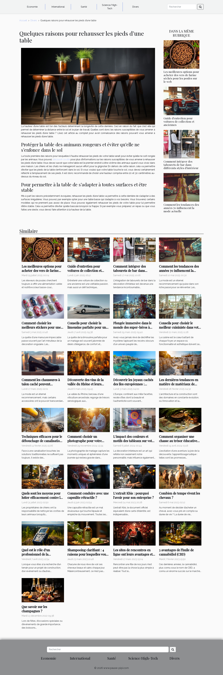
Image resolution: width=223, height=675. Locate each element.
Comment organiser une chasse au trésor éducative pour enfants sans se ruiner (178, 440)
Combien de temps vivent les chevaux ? (179, 495)
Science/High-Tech (109, 7)
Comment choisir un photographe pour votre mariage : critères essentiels (87, 440)
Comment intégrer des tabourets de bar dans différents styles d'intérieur (181, 165)
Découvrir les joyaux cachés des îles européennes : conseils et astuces (133, 383)
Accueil (23, 20)
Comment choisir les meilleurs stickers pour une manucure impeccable (41, 327)
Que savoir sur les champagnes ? (34, 608)
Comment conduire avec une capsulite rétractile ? (88, 495)
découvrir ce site (61, 159)
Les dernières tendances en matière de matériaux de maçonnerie (178, 383)
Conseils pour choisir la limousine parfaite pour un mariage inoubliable (86, 327)
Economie (32, 6)
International (58, 6)
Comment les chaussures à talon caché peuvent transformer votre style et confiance (41, 386)
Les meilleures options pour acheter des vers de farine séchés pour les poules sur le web (181, 76)
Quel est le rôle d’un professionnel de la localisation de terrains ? (39, 554)
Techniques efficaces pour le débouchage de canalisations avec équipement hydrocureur (42, 442)
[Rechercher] (181, 7)
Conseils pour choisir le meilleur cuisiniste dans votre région (180, 327)
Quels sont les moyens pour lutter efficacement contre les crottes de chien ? (42, 497)
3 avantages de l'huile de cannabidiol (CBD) (176, 552)
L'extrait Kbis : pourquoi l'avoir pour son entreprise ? (133, 495)
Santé (84, 6)
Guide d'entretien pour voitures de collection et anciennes (179, 121)
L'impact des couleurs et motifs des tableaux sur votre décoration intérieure (134, 440)
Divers (135, 6)
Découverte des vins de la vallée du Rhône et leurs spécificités (85, 383)
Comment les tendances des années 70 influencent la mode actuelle (181, 208)
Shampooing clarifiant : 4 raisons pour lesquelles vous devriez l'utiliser (87, 554)
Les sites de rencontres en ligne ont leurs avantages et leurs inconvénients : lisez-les (134, 554)
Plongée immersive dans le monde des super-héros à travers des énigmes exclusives (132, 329)
